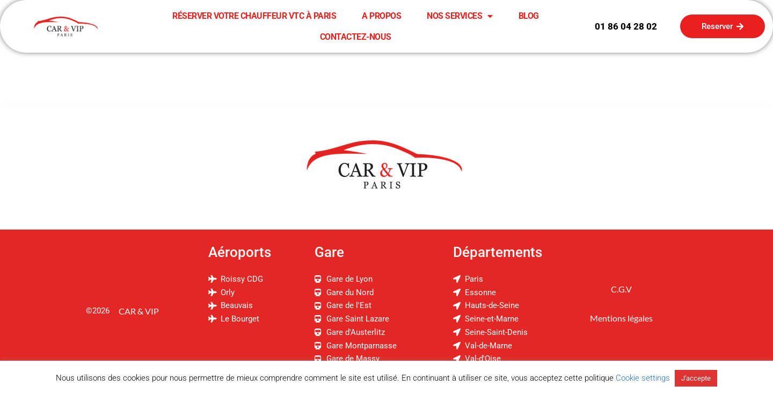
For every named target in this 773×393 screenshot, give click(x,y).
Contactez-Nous (355, 37)
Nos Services (460, 16)
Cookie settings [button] (643, 378)
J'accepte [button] (696, 378)
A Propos (381, 16)
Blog (529, 16)
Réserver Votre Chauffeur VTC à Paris (254, 16)
